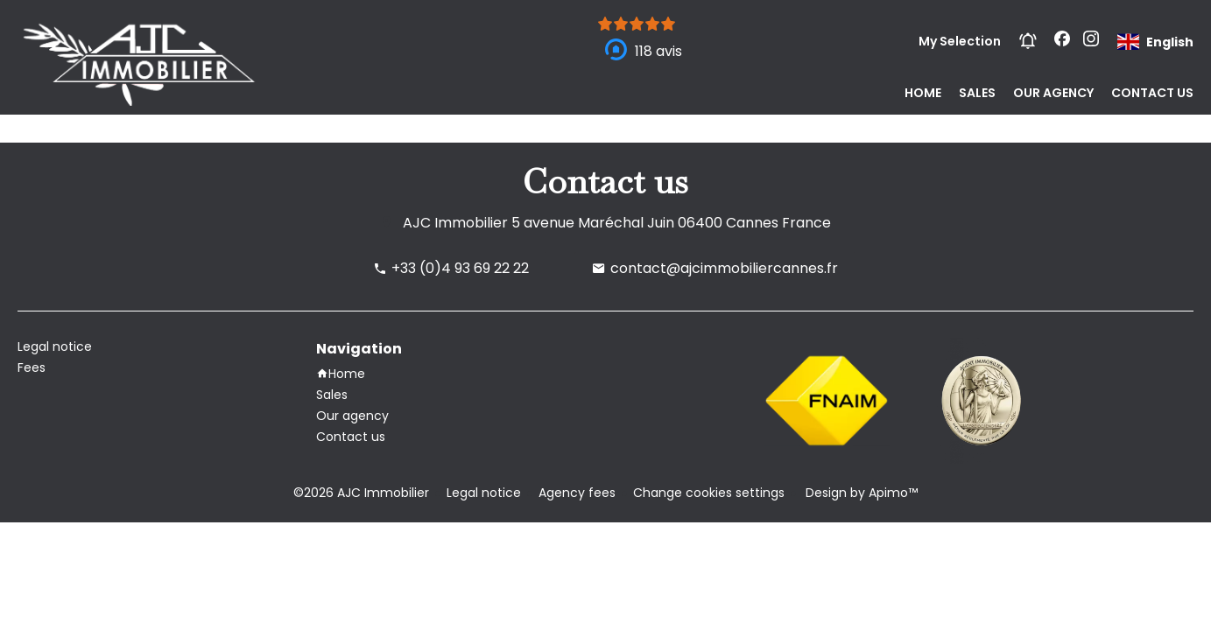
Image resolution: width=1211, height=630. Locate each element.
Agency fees (577, 492)
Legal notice (484, 492)
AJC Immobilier (455, 223)
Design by (860, 492)
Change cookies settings (709, 492)
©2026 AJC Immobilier (361, 492)
